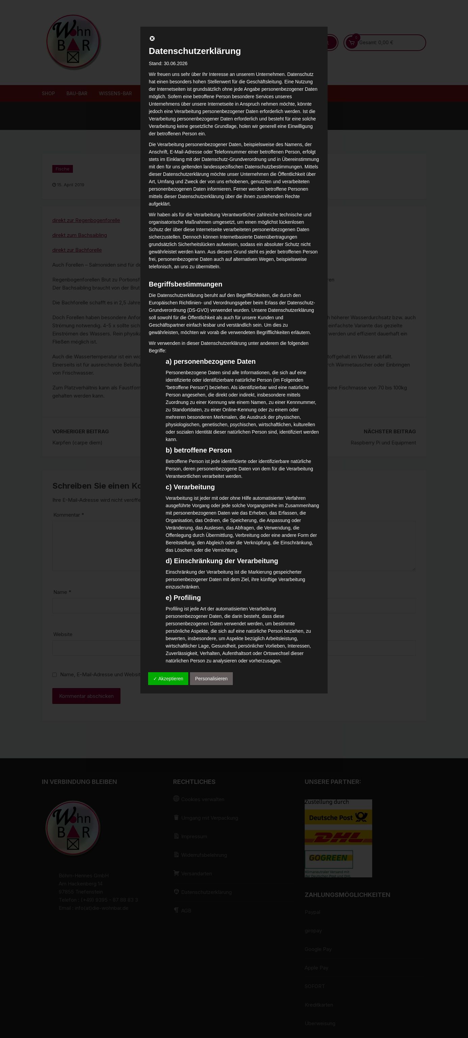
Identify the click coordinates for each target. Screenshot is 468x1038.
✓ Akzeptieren (168, 678)
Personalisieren (211, 678)
